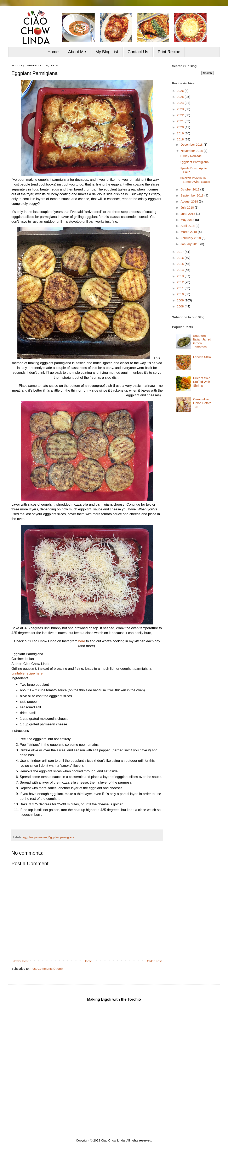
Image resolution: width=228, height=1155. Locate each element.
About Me (77, 51)
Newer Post (20, 961)
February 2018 (191, 238)
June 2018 (188, 213)
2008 (181, 306)
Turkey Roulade (191, 156)
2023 (181, 109)
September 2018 (192, 195)
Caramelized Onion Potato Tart (202, 402)
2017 (181, 251)
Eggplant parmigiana (61, 837)
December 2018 (192, 144)
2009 (181, 300)
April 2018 (188, 225)
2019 (181, 133)
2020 (181, 127)
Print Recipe (169, 51)
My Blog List (107, 51)
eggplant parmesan (35, 837)
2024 (181, 102)
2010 (181, 294)
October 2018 (190, 189)
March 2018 (189, 231)
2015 (181, 263)
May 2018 (188, 219)
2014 (181, 270)
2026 (181, 90)
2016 (181, 257)
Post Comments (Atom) (46, 968)
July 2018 (188, 207)
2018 (181, 139)
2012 (181, 282)
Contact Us (138, 51)
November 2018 (192, 150)
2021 (181, 121)
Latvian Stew (202, 357)
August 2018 (190, 201)
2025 (181, 96)
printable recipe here (26, 673)
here (81, 641)
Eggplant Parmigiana (194, 162)
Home (52, 51)
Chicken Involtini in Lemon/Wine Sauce (195, 179)
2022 (181, 115)
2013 (181, 276)
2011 (181, 288)
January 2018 (190, 244)
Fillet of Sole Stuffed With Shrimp (201, 381)
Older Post (154, 961)
